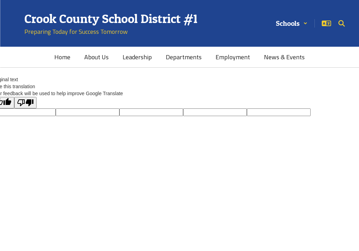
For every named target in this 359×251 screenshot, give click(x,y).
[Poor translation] (25, 102)
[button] (291, 23)
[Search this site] (341, 23)
